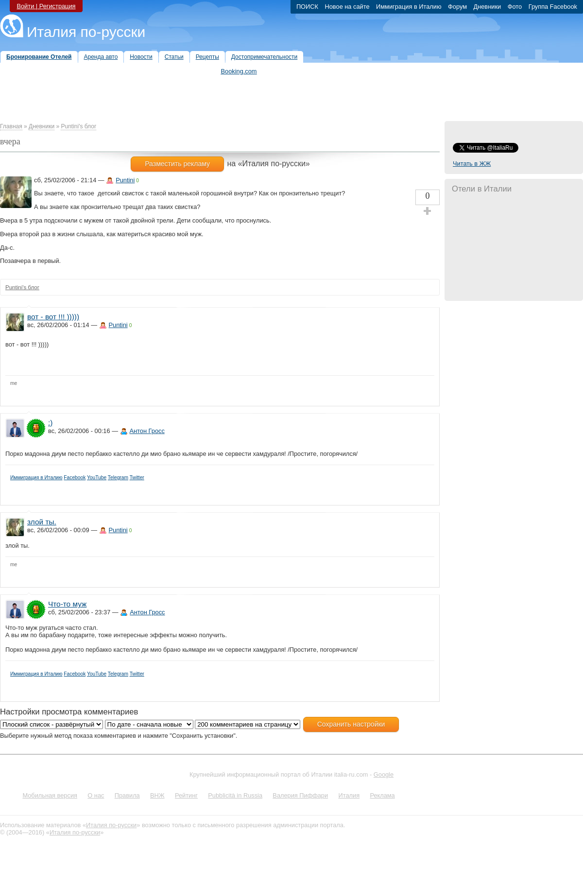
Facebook (75, 477)
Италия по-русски (86, 32)
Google (384, 774)
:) (50, 422)
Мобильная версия (49, 795)
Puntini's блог (78, 126)
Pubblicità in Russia (235, 795)
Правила (127, 795)
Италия (349, 795)
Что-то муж (67, 604)
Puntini (125, 180)
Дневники (41, 126)
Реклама (382, 795)
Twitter (137, 477)
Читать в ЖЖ (472, 163)
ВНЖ (157, 795)
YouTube (96, 477)
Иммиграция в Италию (36, 477)
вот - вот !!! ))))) (53, 317)
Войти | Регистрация (46, 6)
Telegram (118, 477)
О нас (95, 795)
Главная (11, 126)
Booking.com (239, 71)
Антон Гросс (147, 430)
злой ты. (41, 522)
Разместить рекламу (177, 164)
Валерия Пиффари (300, 795)
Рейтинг (186, 795)
